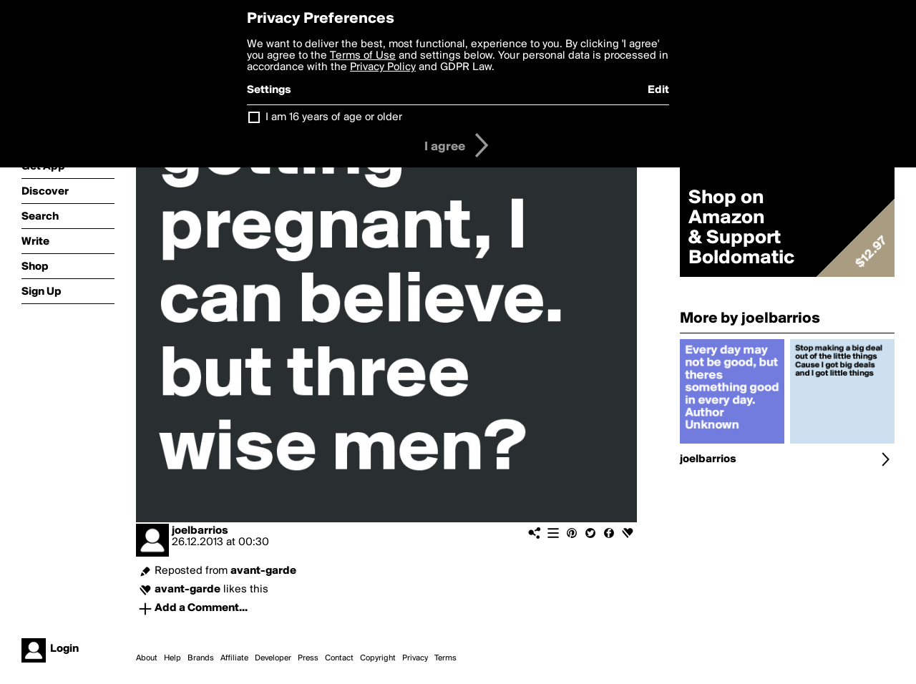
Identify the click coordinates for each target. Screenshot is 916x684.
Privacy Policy (383, 67)
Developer (273, 658)
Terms (445, 658)
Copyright (378, 658)
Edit (658, 90)
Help (172, 658)
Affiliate (234, 658)
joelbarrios (200, 531)
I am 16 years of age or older (333, 117)
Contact (339, 658)
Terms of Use (363, 56)
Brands (200, 658)
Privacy (415, 658)
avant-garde (263, 571)
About (146, 658)
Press (308, 658)
